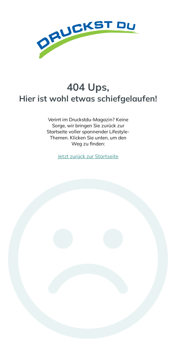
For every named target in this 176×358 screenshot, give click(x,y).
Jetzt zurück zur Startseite (88, 156)
